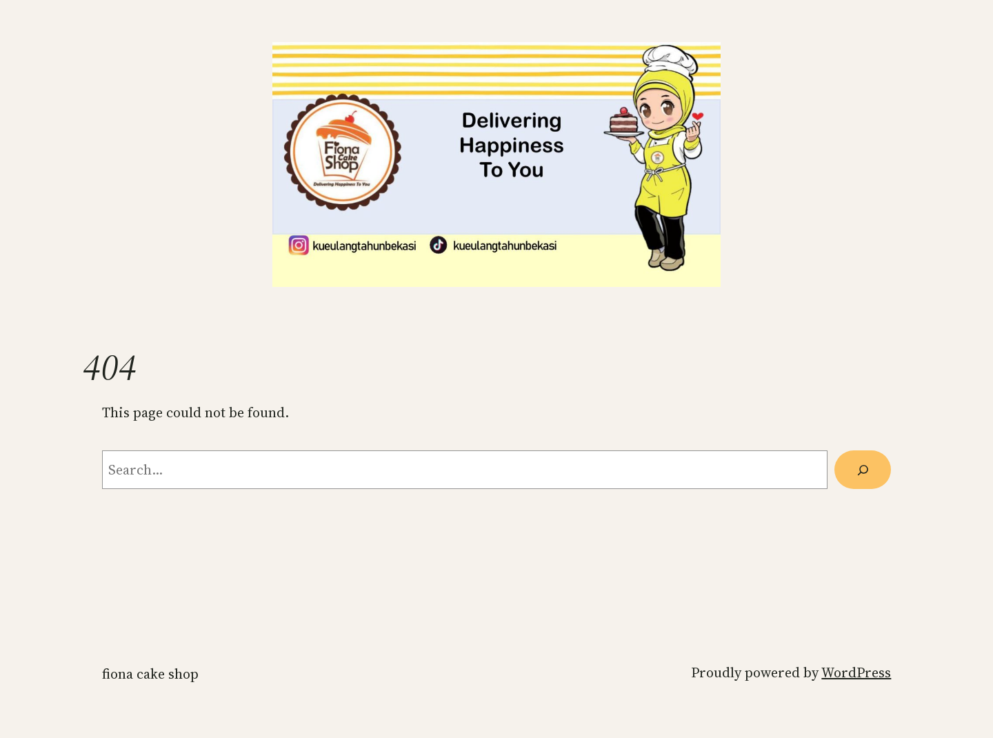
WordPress (856, 672)
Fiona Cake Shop (150, 674)
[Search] (862, 469)
